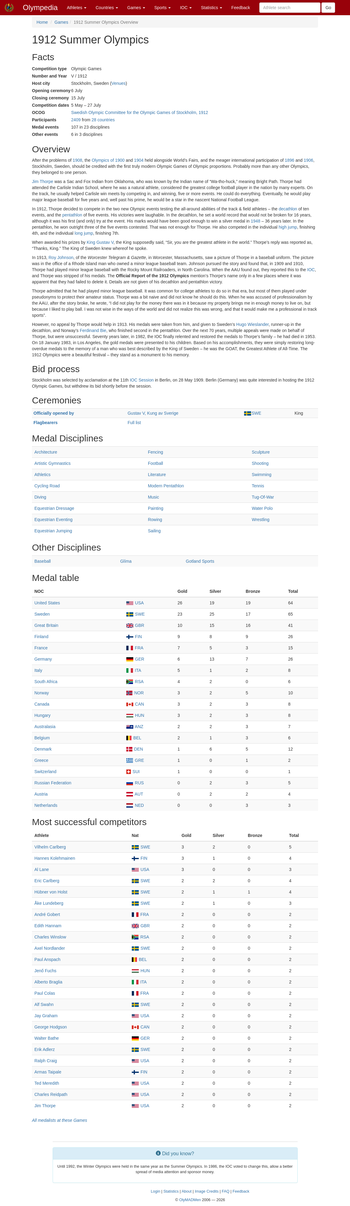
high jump (287, 227)
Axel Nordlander (49, 948)
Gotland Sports (200, 561)
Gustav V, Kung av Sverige (153, 413)
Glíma (125, 561)
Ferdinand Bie (93, 330)
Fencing (155, 452)
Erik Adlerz (44, 1049)
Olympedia (40, 7)
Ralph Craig (45, 1060)
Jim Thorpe (42, 181)
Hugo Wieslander (252, 324)
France (41, 647)
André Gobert (47, 914)
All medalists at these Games (59, 1120)
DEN (134, 749)
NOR (135, 692)
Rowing (155, 519)
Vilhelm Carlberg (50, 847)
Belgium (42, 737)
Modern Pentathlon (166, 485)
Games (136, 7)
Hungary (42, 715)
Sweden (42, 614)
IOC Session (142, 380)
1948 (255, 221)
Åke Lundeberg (48, 903)
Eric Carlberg (46, 880)
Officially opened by (53, 413)
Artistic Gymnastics (52, 463)
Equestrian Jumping (53, 530)
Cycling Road (47, 485)
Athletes (76, 7)
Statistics (211, 7)
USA (135, 602)
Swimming (261, 474)
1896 (289, 160)
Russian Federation (52, 782)
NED (135, 805)
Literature (157, 474)
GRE (135, 760)
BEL (134, 737)
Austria (41, 794)
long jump (84, 233)
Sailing (154, 530)
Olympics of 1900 (108, 160)
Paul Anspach (47, 959)
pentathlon (72, 215)
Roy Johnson (61, 257)
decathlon (288, 208)
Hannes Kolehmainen (54, 858)
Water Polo (262, 508)
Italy (38, 670)
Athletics (42, 474)
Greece (41, 760)
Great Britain (46, 625)
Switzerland (45, 771)
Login (155, 1191)
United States (47, 602)
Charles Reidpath (50, 1094)
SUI (133, 771)
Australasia (44, 726)
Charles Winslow (50, 937)
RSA (135, 681)
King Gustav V (100, 242)
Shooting (260, 463)
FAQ (225, 1191)
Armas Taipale (47, 1072)
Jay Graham (46, 1015)
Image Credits (207, 1191)
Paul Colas (44, 993)
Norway (41, 692)
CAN (135, 704)
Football (155, 463)
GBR (135, 625)
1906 (308, 160)
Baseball (42, 561)
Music (153, 497)
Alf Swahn (44, 1004)
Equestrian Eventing (53, 519)
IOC (186, 7)
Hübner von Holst (50, 892)
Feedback (240, 7)
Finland (41, 636)
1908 (77, 160)
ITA (133, 670)
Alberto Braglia (48, 982)
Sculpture (261, 452)
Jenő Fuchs (45, 970)
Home (42, 22)
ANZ (134, 726)
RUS (135, 782)
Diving (40, 497)
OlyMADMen (190, 1200)
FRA (134, 647)
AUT (134, 794)
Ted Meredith (46, 1083)
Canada (41, 704)
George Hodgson (50, 1027)
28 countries (103, 119)
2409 (76, 119)
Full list (134, 422)
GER (135, 659)
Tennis (258, 485)
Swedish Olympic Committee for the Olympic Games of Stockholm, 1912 (139, 112)
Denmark (43, 749)
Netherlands (46, 805)
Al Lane (41, 869)
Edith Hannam (47, 925)
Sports (162, 7)
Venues (118, 83)
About (187, 1191)
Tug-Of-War (263, 497)
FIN (134, 636)
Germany (43, 659)
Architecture (45, 452)
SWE (252, 413)
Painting (155, 508)
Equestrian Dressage (54, 508)
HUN (135, 715)
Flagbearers (45, 422)
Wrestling (260, 519)
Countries (107, 7)
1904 (138, 160)
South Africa (46, 681)
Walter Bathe (46, 1038)
